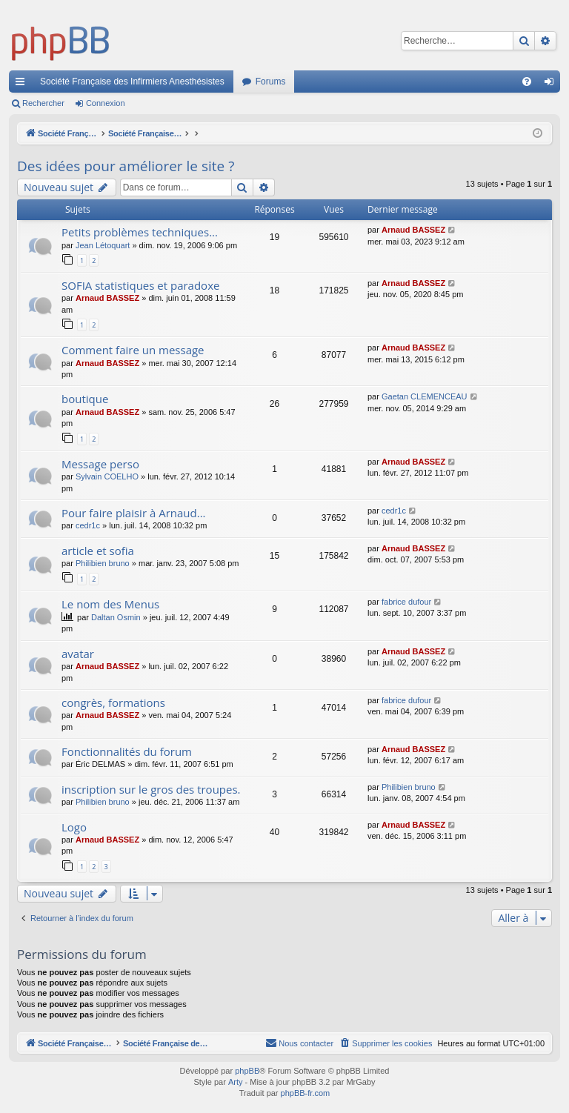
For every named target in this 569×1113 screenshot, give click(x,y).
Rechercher (43, 103)
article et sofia (97, 550)
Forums (271, 81)
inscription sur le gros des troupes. (151, 789)
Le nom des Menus (110, 604)
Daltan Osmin (116, 617)
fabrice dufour (406, 601)
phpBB (247, 1071)
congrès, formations (113, 702)
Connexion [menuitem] (552, 84)
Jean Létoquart (103, 245)
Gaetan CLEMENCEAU (424, 396)
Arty (235, 1082)
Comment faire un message (132, 349)
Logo (74, 827)
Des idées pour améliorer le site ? (125, 166)
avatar (77, 653)
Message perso (100, 463)
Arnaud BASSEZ (413, 229)
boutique (84, 398)
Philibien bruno (103, 563)
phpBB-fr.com (305, 1093)
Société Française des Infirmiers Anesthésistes (132, 81)
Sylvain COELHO (107, 476)
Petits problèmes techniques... (139, 232)
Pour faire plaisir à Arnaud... (133, 512)
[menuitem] (527, 81)
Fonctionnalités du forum (126, 751)
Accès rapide (23, 84)
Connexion (105, 103)
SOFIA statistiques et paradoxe (140, 285)
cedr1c (88, 525)
